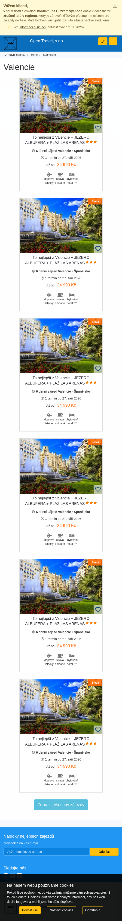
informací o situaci (33, 27)
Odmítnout (92, 910)
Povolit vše (30, 910)
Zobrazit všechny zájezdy (61, 804)
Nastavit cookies (61, 910)
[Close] (115, 6)
